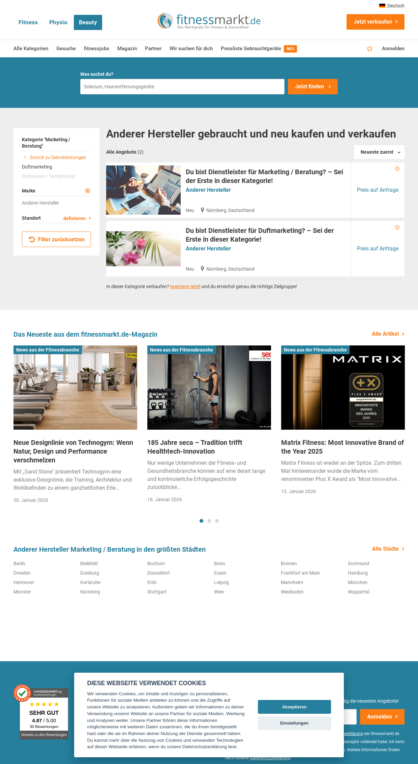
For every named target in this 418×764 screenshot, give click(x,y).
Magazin (127, 48)
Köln (152, 582)
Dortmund (358, 563)
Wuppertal (358, 591)
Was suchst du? (96, 74)
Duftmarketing (37, 167)
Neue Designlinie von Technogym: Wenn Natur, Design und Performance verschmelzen (73, 451)
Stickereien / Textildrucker (48, 176)
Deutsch (392, 5)
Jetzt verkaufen (373, 22)
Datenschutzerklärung (270, 758)
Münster (22, 591)
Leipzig (221, 582)
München (357, 582)
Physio (58, 22)
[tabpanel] (75, 426)
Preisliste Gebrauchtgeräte (259, 49)
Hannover (23, 582)
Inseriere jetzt (185, 286)
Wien (219, 591)
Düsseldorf (158, 573)
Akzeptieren (294, 706)
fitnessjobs (96, 48)
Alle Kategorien (30, 48)
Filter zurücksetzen (57, 239)
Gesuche (66, 48)
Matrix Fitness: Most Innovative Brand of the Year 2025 (342, 446)
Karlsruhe (90, 582)
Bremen (289, 563)
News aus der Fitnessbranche (47, 350)
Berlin (19, 563)
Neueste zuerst (377, 152)
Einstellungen (294, 723)
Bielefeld (89, 563)
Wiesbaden (292, 591)
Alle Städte (385, 549)
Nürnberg (90, 591)
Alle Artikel (385, 334)
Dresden (22, 573)
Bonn (219, 563)
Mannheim (292, 582)
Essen (220, 573)
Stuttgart (157, 591)
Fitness (28, 22)
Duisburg (89, 573)
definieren (74, 218)
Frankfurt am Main (300, 573)
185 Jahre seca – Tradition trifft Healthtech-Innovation (194, 446)
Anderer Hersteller (208, 190)
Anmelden (393, 48)
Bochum (156, 563)
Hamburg (358, 573)
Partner (153, 48)
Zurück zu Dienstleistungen (54, 157)
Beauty (88, 22)
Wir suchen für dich (191, 48)
